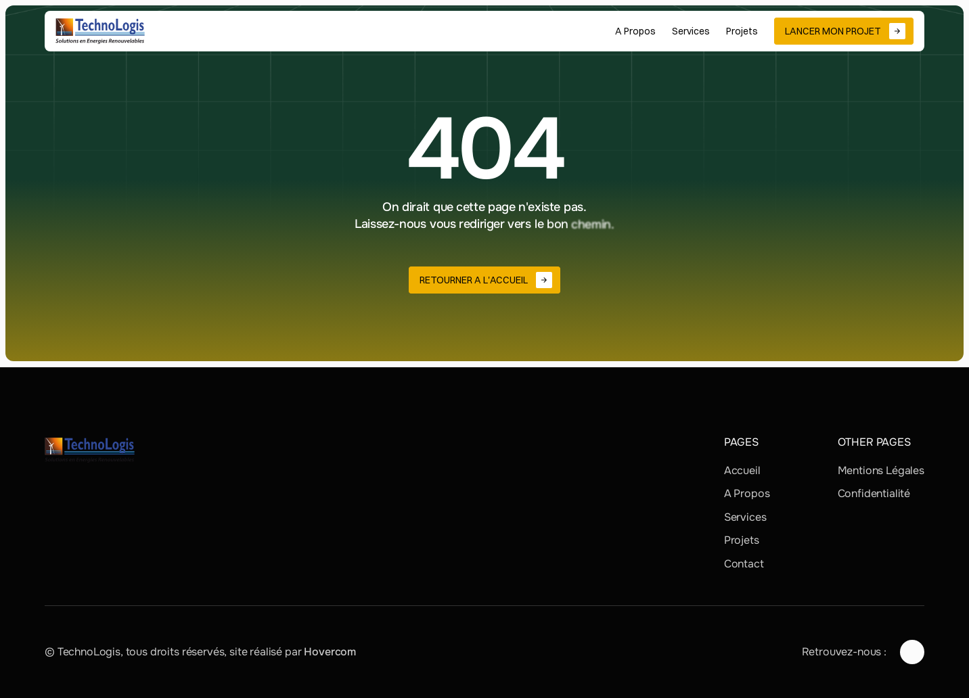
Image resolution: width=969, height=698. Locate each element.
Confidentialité (874, 493)
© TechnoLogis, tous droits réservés (134, 652)
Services (745, 517)
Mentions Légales (881, 470)
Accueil (742, 470)
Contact (744, 564)
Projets (741, 540)
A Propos (747, 493)
